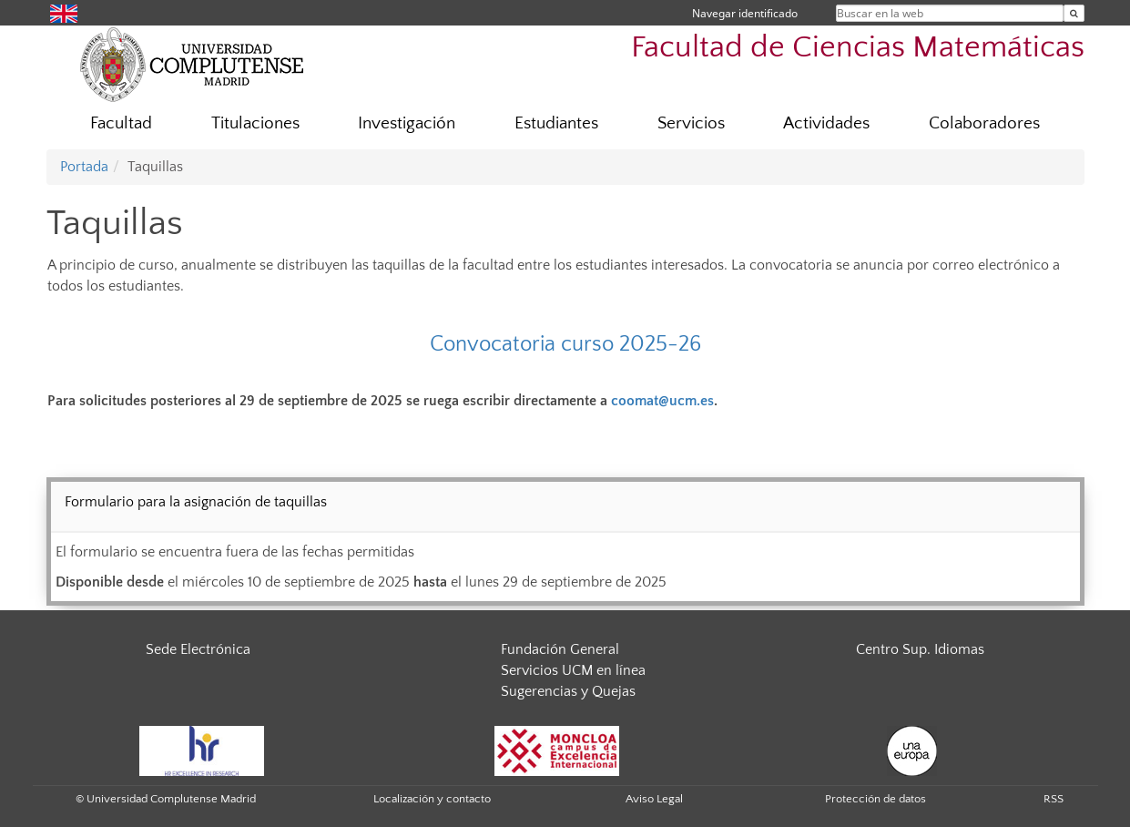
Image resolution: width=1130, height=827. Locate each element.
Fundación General (560, 649)
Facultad (121, 123)
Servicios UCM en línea (573, 670)
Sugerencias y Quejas (568, 691)
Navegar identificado (745, 13)
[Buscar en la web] (1074, 13)
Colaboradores (984, 123)
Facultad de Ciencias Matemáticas (857, 48)
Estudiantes (556, 123)
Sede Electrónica (198, 649)
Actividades (826, 123)
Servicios (691, 123)
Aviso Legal (654, 798)
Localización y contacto (432, 798)
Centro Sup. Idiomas (920, 649)
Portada (84, 166)
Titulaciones (255, 123)
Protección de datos (875, 798)
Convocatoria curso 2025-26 (565, 344)
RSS (1053, 798)
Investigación (406, 123)
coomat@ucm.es (662, 401)
